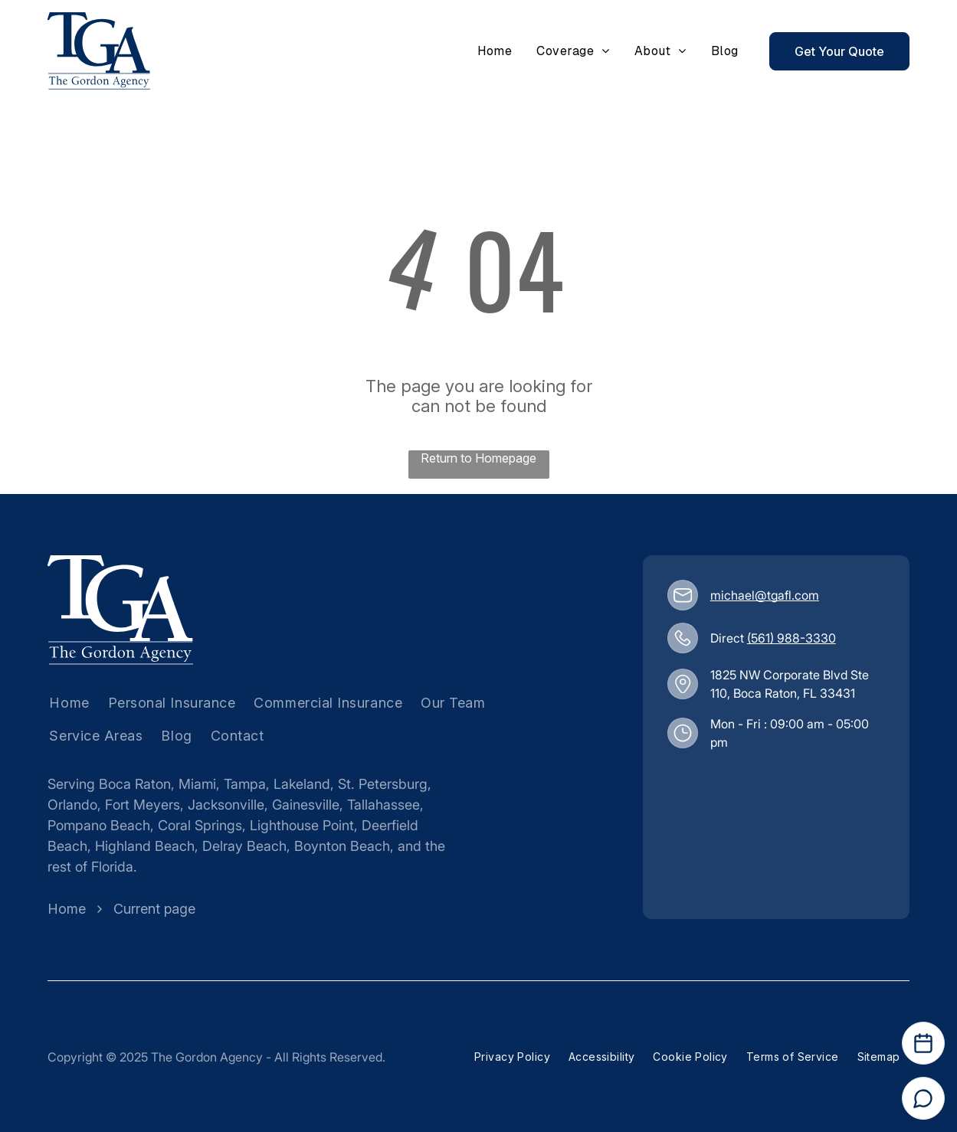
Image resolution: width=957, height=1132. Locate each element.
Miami (197, 784)
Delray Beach (244, 846)
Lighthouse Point (302, 825)
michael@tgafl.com (764, 595)
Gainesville (305, 805)
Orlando (72, 805)
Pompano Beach (99, 825)
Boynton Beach (342, 846)
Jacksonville (226, 805)
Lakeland (302, 784)
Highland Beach (145, 846)
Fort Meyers (142, 805)
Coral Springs (200, 825)
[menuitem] (495, 51)
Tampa (245, 784)
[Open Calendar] (923, 1043)
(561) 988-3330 (791, 638)
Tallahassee (383, 805)
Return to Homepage (478, 458)
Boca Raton (135, 784)
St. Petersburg (383, 784)
